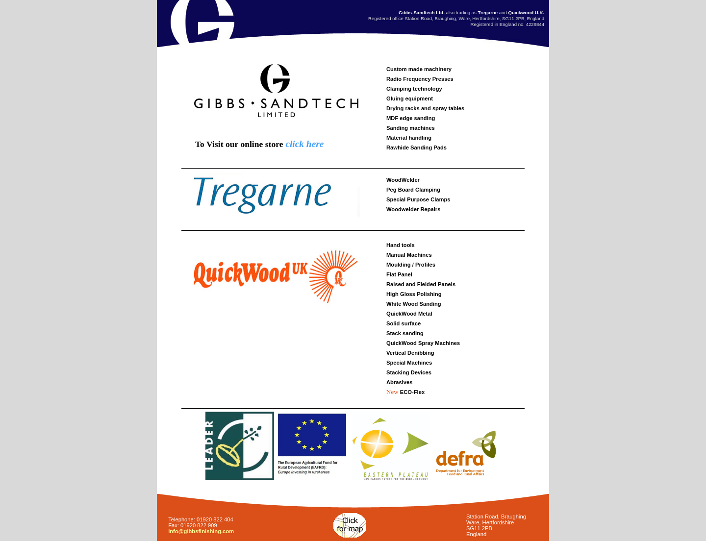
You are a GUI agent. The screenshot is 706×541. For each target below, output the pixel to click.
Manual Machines (409, 255)
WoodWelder (403, 180)
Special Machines (409, 363)
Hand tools (400, 245)
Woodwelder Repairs (413, 209)
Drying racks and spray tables (425, 108)
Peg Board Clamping (413, 190)
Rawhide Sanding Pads (416, 147)
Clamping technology (414, 89)
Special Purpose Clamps (418, 199)
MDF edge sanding (410, 118)
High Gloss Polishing (414, 294)
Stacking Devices (408, 372)
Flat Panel (399, 274)
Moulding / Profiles (410, 265)
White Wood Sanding (413, 304)
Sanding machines (410, 128)
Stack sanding (405, 333)
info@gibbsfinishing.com (201, 531)
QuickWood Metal (409, 314)
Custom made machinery (419, 69)
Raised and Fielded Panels (420, 284)
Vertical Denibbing (410, 353)
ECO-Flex (412, 392)
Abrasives (399, 382)
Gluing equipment (409, 98)
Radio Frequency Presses (420, 79)
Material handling (408, 138)
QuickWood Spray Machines (423, 343)
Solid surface (403, 323)
